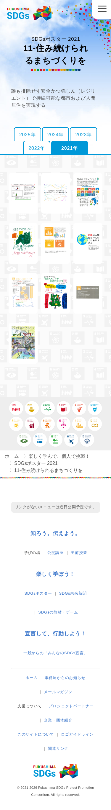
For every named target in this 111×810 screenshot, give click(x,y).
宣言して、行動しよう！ (55, 634)
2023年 (83, 134)
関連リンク (58, 748)
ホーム (31, 677)
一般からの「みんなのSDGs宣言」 (55, 653)
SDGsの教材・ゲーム (58, 612)
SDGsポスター (38, 593)
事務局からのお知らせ (65, 677)
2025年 (27, 134)
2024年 (55, 134)
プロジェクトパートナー (71, 706)
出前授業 (79, 552)
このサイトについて (35, 734)
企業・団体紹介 (58, 720)
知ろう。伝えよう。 (55, 533)
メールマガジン (58, 692)
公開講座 (55, 552)
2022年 (36, 148)
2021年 (69, 148)
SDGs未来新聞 (73, 593)
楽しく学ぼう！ (55, 574)
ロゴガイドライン (77, 734)
